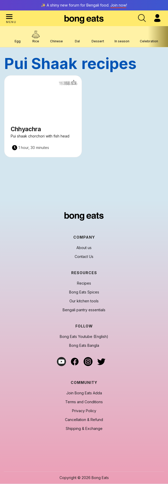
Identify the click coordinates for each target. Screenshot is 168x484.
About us (84, 248)
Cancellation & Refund (84, 420)
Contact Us (84, 257)
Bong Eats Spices (84, 292)
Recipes (84, 283)
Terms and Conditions (84, 402)
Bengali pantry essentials (84, 310)
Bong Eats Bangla (84, 345)
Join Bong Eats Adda (84, 393)
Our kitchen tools (84, 301)
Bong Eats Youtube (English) (84, 337)
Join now (118, 5)
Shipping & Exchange (84, 429)
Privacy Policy (84, 411)
